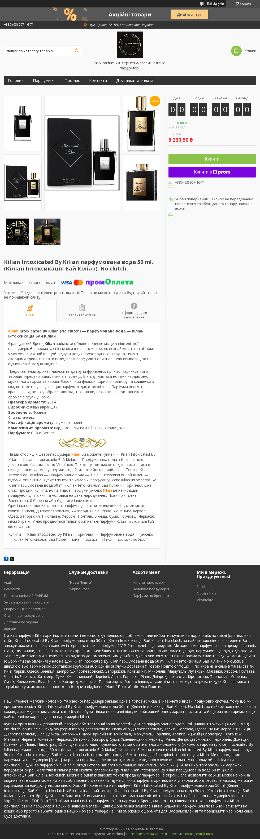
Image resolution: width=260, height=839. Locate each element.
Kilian (13, 331)
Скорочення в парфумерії (25, 608)
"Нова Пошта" (80, 582)
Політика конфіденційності (192, 834)
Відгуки (10, 628)
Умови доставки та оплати (26, 602)
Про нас (72, 80)
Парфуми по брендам (151, 595)
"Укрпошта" (78, 589)
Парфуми (42, 80)
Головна (16, 80)
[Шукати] (76, 51)
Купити (212, 159)
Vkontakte (205, 599)
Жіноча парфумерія (149, 582)
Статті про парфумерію (24, 615)
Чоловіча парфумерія (151, 589)
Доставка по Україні (21, 622)
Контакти (98, 80)
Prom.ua (156, 829)
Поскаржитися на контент (146, 834)
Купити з (212, 172)
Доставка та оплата (134, 80)
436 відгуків (215, 3)
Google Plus (206, 593)
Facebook (205, 586)
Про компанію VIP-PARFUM (26, 595)
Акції (8, 582)
